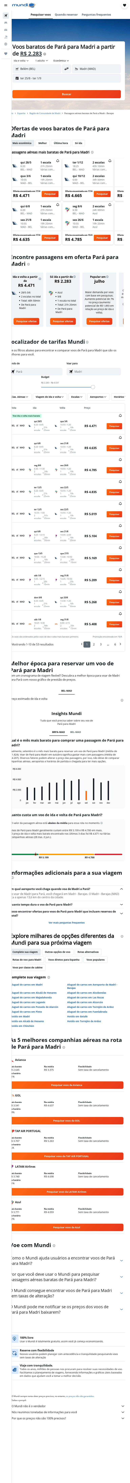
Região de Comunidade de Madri (53, 113)
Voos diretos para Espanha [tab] (72, 928)
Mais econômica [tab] (30, 143)
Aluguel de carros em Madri (35, 953)
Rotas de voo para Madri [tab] (35, 928)
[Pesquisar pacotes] (5, 37)
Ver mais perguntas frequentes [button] (71, 891)
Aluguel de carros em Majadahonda (39, 966)
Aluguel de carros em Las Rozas (90, 966)
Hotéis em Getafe (82, 985)
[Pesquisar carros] (5, 29)
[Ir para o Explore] (5, 44)
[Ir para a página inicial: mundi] (23, 5)
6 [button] (115, 607)
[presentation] (68, 54)
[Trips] (5, 53)
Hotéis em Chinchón (30, 994)
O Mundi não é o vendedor (72, 1375)
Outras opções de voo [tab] (66, 920)
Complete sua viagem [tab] (33, 920)
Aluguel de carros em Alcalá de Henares (42, 961)
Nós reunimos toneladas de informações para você (72, 1381)
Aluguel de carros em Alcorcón (89, 971)
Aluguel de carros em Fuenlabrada (92, 980)
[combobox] (70, 60)
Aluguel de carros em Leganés (36, 971)
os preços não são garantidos (88, 1365)
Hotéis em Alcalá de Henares (35, 990)
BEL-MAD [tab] (71, 653)
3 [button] (101, 607)
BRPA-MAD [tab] (63, 694)
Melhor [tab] (51, 143)
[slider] (97, 394)
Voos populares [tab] (104, 928)
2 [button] (94, 607)
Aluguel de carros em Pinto (34, 980)
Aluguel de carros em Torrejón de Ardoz (95, 975)
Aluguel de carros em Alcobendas (91, 961)
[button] (5, 5)
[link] (34, 328)
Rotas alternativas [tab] (96, 920)
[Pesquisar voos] (5, 15)
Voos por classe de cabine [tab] (36, 936)
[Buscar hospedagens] (5, 22)
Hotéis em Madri (28, 985)
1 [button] (87, 607)
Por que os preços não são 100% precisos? (72, 1387)
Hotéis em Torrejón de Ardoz (88, 990)
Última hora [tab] (69, 143)
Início (19, 113)
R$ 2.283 (55, 53)
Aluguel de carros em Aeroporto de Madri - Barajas (97, 955)
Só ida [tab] (87, 143)
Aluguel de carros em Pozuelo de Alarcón (43, 975)
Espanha (30, 113)
